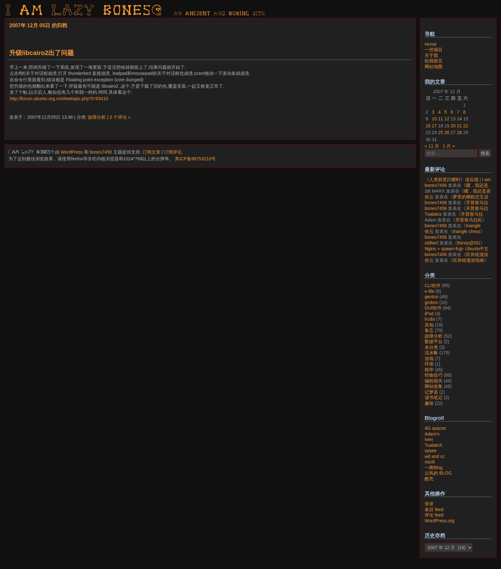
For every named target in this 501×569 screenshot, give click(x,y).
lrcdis (430, 319)
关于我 (431, 55)
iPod (429, 313)
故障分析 (97, 117)
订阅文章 (151, 152)
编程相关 (434, 380)
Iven (429, 439)
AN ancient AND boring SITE (220, 13)
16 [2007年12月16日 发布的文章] (428, 125)
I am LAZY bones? (84, 11)
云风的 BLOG (438, 473)
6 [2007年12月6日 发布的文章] (452, 112)
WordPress (72, 152)
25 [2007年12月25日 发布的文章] (440, 132)
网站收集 (434, 386)
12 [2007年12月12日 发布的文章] (447, 118)
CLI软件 (433, 285)
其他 (429, 324)
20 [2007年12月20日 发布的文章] (453, 125)
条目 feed (434, 509)
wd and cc (435, 456)
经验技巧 (434, 375)
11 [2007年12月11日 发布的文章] (440, 118)
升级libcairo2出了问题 (41, 52)
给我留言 (434, 60)
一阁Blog (434, 467)
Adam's (432, 434)
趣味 (429, 403)
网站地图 (434, 66)
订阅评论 (173, 152)
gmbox (431, 302)
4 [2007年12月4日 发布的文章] (439, 112)
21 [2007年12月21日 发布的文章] (459, 125)
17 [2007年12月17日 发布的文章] (434, 125)
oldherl (431, 242)
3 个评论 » (120, 117)
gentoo (431, 296)
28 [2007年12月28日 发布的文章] (459, 132)
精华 (429, 369)
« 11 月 (432, 145)
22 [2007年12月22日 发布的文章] (465, 125)
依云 (429, 196)
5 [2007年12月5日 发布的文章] (445, 112)
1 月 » (449, 145)
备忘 (429, 330)
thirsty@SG (468, 242)
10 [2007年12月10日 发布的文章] (434, 118)
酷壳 (429, 478)
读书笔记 (434, 397)
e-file (429, 291)
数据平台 (434, 341)
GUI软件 (433, 307)
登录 (429, 503)
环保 (429, 363)
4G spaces (435, 428)
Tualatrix (433, 214)
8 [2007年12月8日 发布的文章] (464, 112)
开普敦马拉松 (468, 219)
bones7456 (101, 152)
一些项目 (434, 49)
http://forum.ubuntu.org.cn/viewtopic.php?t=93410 (59, 98)
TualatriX (434, 445)
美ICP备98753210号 (195, 158)
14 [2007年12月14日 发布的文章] (459, 118)
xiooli (430, 461)
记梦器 (431, 392)
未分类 (431, 347)
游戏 (429, 358)
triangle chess (466, 231)
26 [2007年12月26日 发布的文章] (447, 132)
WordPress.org (439, 520)
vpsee (430, 450)
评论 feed (434, 514)
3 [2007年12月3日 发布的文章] (433, 112)
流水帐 (431, 352)
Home (430, 44)
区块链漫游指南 (468, 260)
